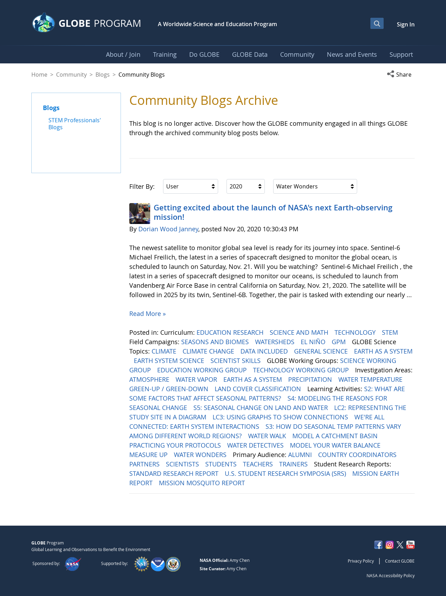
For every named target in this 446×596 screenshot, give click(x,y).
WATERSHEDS (275, 342)
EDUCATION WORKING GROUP (202, 370)
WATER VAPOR (197, 379)
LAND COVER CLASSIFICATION (259, 389)
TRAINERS (294, 464)
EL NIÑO (314, 342)
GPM (339, 342)
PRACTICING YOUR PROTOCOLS (176, 445)
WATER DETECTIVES (256, 445)
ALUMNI (301, 454)
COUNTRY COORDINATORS (358, 454)
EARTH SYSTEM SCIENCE (170, 360)
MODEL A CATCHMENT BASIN (335, 436)
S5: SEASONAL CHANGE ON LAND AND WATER (261, 407)
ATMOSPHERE (150, 379)
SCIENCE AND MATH (300, 332)
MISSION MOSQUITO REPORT (203, 483)
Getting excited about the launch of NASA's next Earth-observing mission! (273, 212)
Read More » (147, 313)
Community (71, 74)
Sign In (406, 24)
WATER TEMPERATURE (371, 379)
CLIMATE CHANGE (209, 351)
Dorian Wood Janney (168, 229)
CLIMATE (165, 351)
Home (39, 74)
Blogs (102, 74)
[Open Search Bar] (377, 23)
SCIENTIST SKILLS (236, 360)
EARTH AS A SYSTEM (383, 351)
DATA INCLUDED (265, 351)
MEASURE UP (149, 454)
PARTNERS (145, 464)
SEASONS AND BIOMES (216, 342)
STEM (391, 332)
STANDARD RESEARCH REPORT (174, 473)
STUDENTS (221, 464)
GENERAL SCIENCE (321, 351)
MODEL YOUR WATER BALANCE (336, 445)
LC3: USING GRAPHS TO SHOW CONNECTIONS (281, 417)
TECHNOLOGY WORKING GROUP (302, 370)
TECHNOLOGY (355, 332)
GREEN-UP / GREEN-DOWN (169, 389)
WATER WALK (268, 436)
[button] (401, 74)
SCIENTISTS (183, 464)
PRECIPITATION (311, 379)
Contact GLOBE (400, 561)
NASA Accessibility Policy (391, 575)
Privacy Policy (361, 561)
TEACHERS (259, 464)
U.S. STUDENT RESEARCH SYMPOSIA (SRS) (286, 473)
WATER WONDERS (201, 454)
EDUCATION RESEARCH (231, 332)
